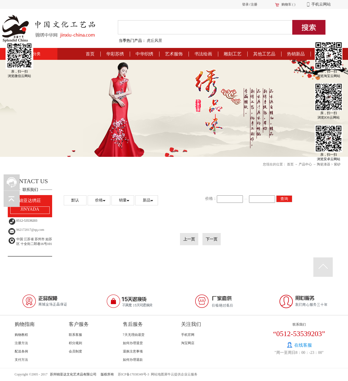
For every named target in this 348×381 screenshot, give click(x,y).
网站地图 (156, 374)
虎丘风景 (154, 41)
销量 (123, 200)
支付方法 (21, 360)
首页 (90, 54)
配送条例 (21, 351)
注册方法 (21, 343)
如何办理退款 (133, 360)
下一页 (211, 239)
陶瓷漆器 (323, 164)
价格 (99, 200)
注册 (254, 4)
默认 (75, 200)
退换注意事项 (133, 351)
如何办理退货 (133, 343)
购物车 (286, 4)
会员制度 (75, 351)
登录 (245, 4)
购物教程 (21, 335)
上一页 (189, 239)
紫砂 (337, 164)
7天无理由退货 (133, 335)
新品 (147, 200)
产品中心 (305, 164)
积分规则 (75, 343)
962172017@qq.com (30, 230)
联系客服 (75, 335)
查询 (284, 199)
